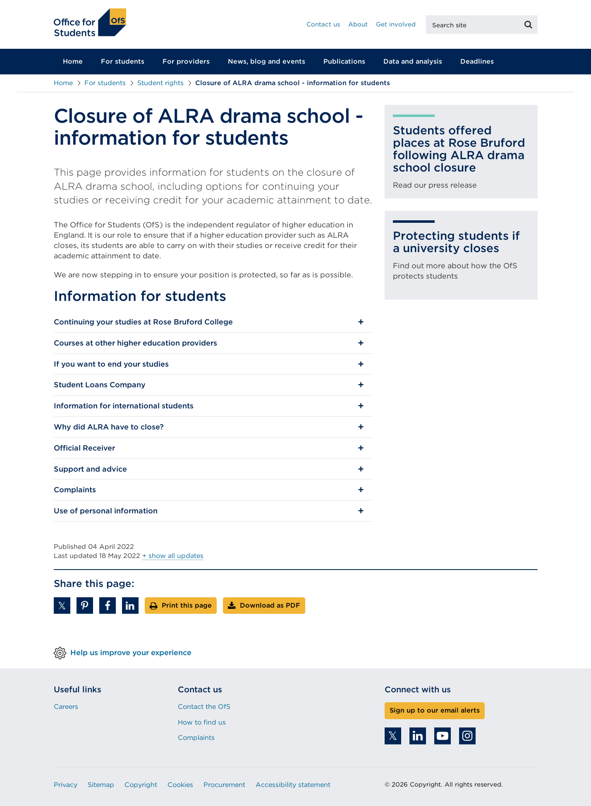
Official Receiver (84, 448)
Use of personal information (106, 510)
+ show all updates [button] (172, 556)
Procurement (224, 785)
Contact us (323, 24)
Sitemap (101, 785)
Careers (66, 707)
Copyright (140, 785)
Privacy (65, 785)
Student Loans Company (100, 384)
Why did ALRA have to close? (109, 426)
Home (73, 61)
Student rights (160, 83)
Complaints (75, 489)
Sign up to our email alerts (435, 710)
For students (122, 61)
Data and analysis (412, 61)
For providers (186, 61)
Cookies (180, 785)
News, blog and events (266, 61)
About (358, 24)
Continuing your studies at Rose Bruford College (143, 321)
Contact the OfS (204, 707)
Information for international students (124, 405)
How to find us (202, 722)
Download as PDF (270, 605)
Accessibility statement (293, 785)
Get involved (396, 24)
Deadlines (477, 61)
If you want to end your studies (111, 364)
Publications (344, 61)
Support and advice (90, 469)
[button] (62, 605)
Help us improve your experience (130, 652)
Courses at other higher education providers (135, 343)
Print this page (187, 605)
